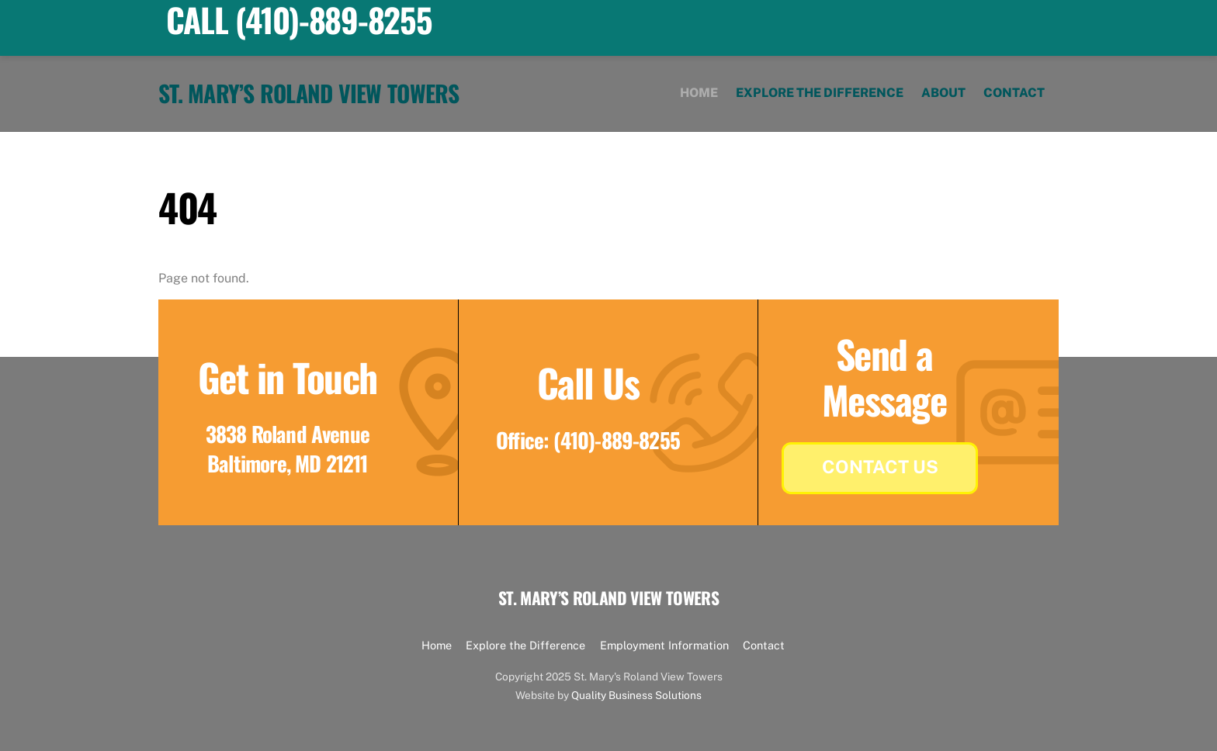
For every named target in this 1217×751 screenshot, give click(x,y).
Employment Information (664, 645)
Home (699, 92)
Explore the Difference (819, 92)
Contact (1014, 92)
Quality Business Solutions (636, 695)
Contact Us (880, 466)
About (943, 92)
